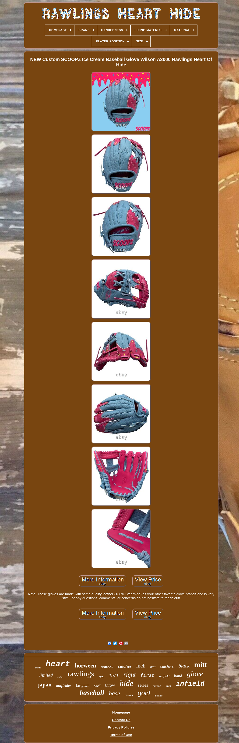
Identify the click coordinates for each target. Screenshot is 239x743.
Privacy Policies (121, 727)
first (148, 675)
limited (46, 675)
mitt (200, 665)
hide (127, 683)
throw (110, 685)
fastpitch (83, 685)
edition (157, 686)
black (184, 666)
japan (45, 685)
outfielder (63, 686)
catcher (125, 666)
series (143, 685)
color (60, 676)
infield (190, 684)
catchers (167, 666)
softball (107, 667)
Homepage (121, 712)
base (114, 693)
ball (152, 667)
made (38, 667)
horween (85, 665)
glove (195, 674)
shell (97, 686)
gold (144, 693)
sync (101, 676)
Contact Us (121, 720)
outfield (164, 676)
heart (58, 664)
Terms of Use (121, 735)
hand (178, 676)
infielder (159, 695)
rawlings (81, 674)
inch (141, 666)
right (129, 674)
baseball (92, 693)
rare (168, 686)
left (114, 676)
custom (129, 695)
